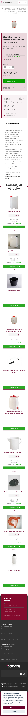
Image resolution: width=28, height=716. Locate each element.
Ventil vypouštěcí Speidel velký (14, 531)
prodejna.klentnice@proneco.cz (11, 629)
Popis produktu (14, 123)
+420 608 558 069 (10, 603)
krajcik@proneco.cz (10, 115)
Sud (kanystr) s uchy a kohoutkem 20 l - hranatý (14, 412)
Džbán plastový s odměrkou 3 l (14, 452)
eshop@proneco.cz (10, 605)
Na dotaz (14, 305)
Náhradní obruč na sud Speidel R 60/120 (14, 371)
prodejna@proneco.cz (8, 649)
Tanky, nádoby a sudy (9, 9)
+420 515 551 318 (6, 647)
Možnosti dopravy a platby (11, 686)
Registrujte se (6, 87)
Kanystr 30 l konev (14, 570)
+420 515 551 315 (6, 627)
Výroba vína (8, 8)
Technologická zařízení (19, 8)
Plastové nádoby (21, 9)
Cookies (23, 686)
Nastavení (14, 711)
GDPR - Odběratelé (20, 683)
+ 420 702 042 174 (10, 113)
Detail (14, 230)
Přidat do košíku (10, 81)
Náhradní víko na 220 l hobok (14, 492)
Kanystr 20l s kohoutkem (14, 251)
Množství (5, 64)
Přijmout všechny (14, 707)
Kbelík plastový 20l (14, 290)
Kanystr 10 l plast (14, 211)
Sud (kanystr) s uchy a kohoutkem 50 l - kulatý (14, 330)
